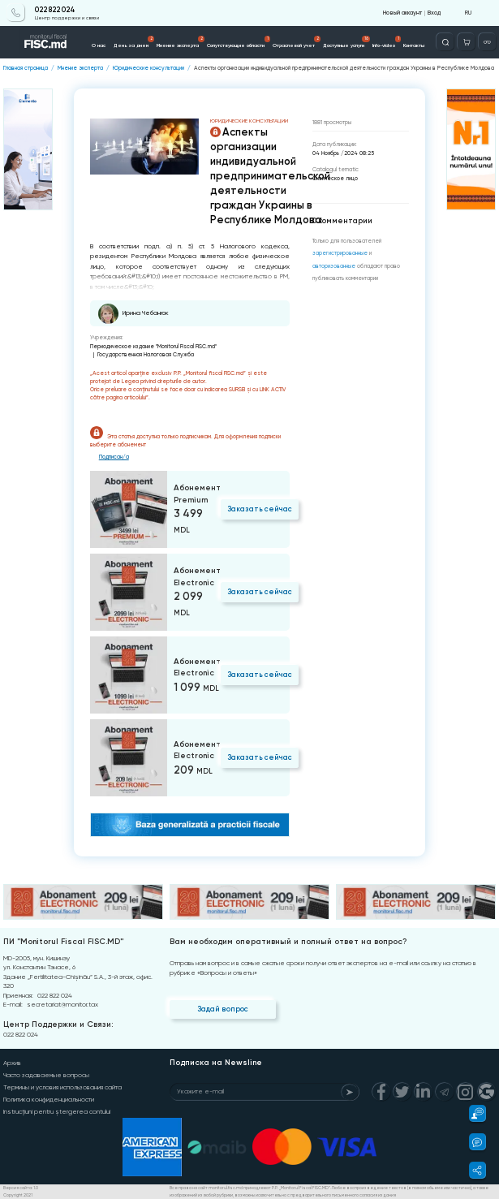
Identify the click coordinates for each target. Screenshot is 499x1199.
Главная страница (25, 68)
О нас (98, 45)
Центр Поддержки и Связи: (58, 1024)
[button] (472, 1113)
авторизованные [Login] (333, 266)
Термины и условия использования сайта (62, 1087)
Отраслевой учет (297, 42)
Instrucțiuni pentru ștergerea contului (56, 1111)
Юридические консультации (148, 68)
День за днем (134, 42)
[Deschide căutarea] (445, 41)
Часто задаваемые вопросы (46, 1075)
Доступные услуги (347, 42)
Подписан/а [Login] (114, 457)
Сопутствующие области (239, 42)
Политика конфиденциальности (48, 1099)
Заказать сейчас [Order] (259, 509)
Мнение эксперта (181, 42)
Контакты (413, 45)
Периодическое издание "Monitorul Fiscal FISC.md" (153, 346)
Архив (12, 1063)
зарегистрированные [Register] (340, 253)
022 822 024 (55, 10)
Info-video (387, 42)
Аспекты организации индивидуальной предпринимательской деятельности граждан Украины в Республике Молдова (344, 68)
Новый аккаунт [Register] (402, 12)
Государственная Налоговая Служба (145, 354)
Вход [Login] (434, 12)
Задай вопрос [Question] (222, 1009)
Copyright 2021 (17, 1195)
